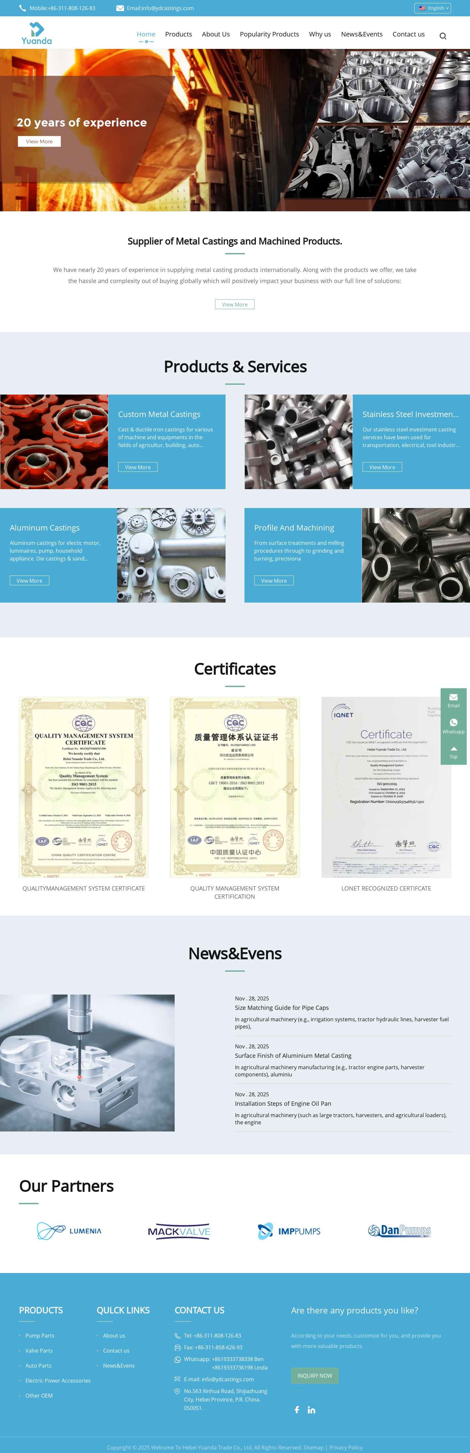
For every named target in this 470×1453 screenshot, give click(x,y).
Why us (320, 34)
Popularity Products (269, 34)
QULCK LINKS (123, 1310)
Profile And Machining (294, 527)
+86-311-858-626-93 (219, 1347)
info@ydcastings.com (168, 8)
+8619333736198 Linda (240, 1367)
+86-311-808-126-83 (71, 8)
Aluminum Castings (45, 527)
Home (146, 34)
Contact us (409, 34)
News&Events (362, 34)
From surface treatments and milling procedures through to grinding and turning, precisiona (299, 550)
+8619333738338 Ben (238, 1359)
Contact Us (199, 1310)
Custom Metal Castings (159, 414)
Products (178, 34)
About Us (216, 34)
